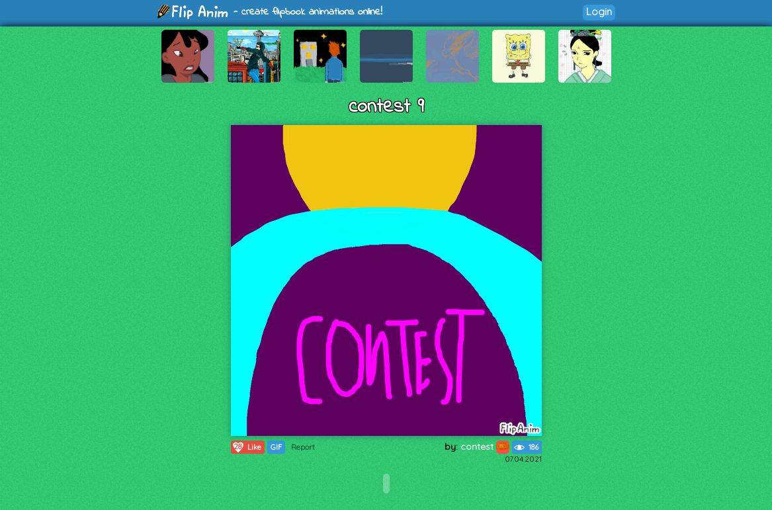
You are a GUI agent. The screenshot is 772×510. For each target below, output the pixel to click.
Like (246, 447)
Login (599, 11)
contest (484, 446)
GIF (276, 447)
